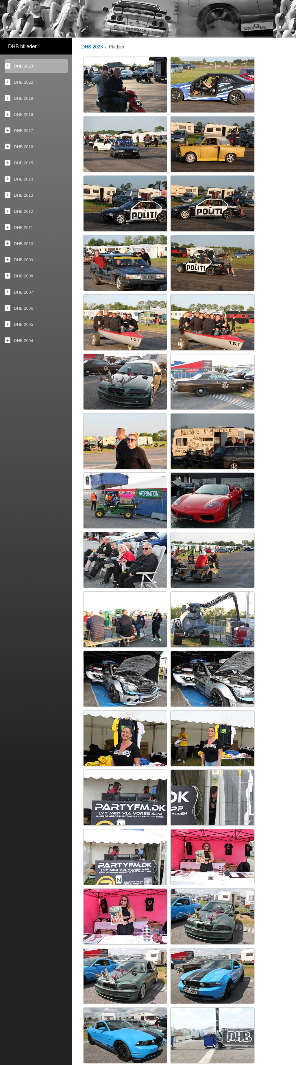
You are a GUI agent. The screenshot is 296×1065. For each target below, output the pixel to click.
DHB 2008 (19, 276)
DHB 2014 (19, 179)
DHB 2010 (19, 243)
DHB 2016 (19, 146)
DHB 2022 (19, 82)
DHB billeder (22, 46)
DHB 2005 (19, 324)
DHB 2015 (19, 163)
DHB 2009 (19, 259)
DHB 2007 (19, 292)
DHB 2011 (19, 227)
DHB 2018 (19, 114)
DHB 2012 (19, 211)
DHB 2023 (19, 66)
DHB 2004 (19, 340)
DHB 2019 (19, 98)
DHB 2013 (19, 195)
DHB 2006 (19, 308)
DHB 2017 (19, 130)
